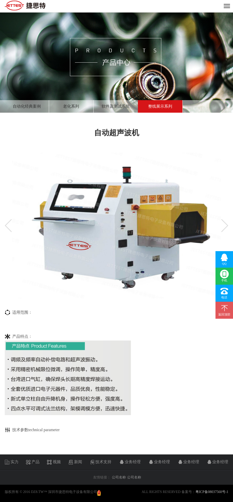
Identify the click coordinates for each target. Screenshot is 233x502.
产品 (33, 462)
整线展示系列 (160, 106)
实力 (12, 462)
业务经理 (130, 462)
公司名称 (119, 477)
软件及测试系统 (116, 106)
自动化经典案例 (27, 106)
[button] (8, 225)
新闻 (75, 462)
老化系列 (71, 106)
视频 (54, 462)
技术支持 (100, 462)
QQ (224, 259)
